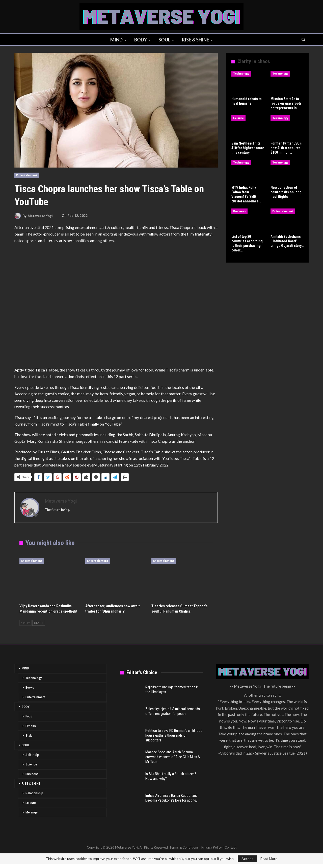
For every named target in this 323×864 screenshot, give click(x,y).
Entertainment (26, 175)
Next (38, 622)
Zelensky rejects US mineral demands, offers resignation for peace (173, 711)
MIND (115, 39)
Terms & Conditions (184, 847)
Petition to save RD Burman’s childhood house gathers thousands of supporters (173, 735)
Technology (241, 73)
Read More (268, 858)
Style (29, 735)
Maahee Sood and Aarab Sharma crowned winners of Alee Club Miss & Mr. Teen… (172, 757)
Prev (25, 622)
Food (28, 716)
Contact (230, 847)
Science (31, 764)
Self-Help (32, 755)
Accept (247, 858)
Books (29, 687)
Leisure (238, 118)
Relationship (34, 793)
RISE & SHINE (196, 39)
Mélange (31, 812)
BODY (140, 39)
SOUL (165, 39)
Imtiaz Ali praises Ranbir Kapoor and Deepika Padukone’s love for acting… (171, 798)
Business (239, 211)
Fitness (30, 726)
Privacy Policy (211, 847)
